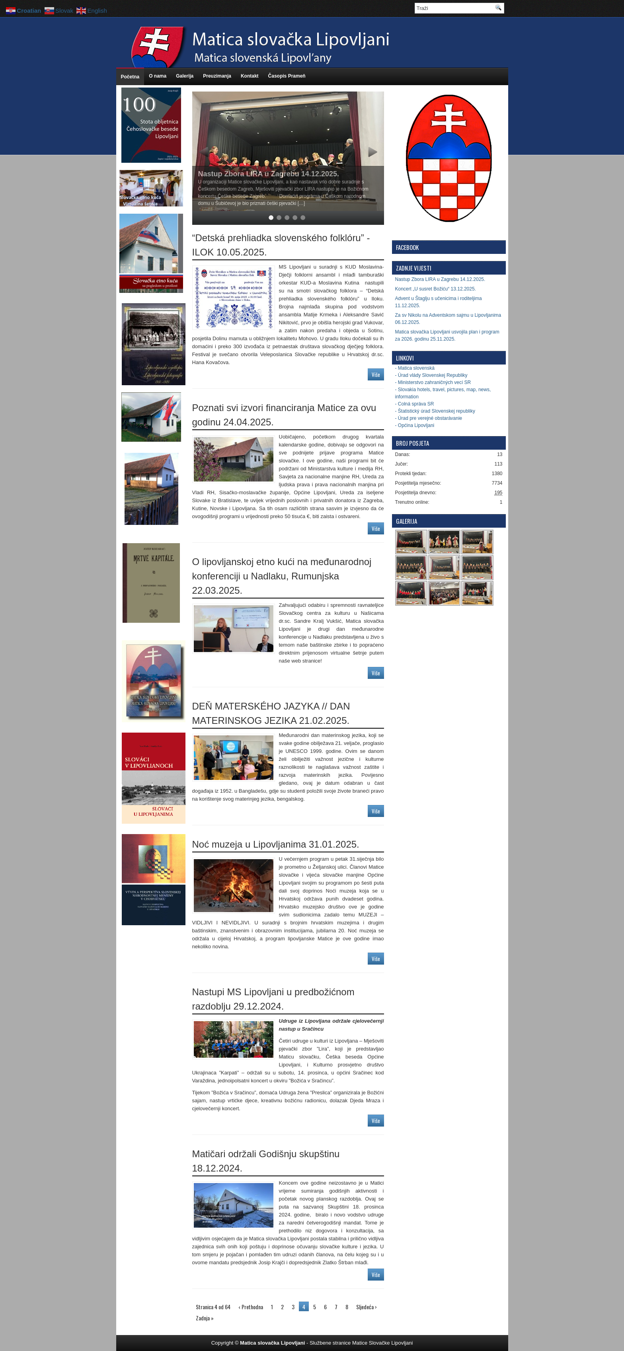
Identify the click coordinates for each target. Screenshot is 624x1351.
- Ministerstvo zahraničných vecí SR (433, 382)
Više (376, 374)
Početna (130, 77)
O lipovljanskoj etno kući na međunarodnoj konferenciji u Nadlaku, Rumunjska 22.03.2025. (282, 576)
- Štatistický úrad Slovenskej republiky (435, 411)
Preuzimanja (217, 76)
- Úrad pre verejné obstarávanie (428, 418)
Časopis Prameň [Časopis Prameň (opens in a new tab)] (287, 76)
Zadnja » (205, 1318)
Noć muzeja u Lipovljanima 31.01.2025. (275, 844)
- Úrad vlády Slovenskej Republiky (431, 375)
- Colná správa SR (414, 404)
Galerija (184, 76)
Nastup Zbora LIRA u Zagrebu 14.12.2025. (268, 174)
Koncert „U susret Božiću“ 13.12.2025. (435, 289)
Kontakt (250, 76)
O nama (157, 76)
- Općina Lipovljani (415, 425)
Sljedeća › (366, 1306)
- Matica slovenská (415, 368)
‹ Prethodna (250, 1306)
